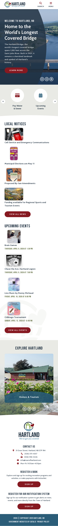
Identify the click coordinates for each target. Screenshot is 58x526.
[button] (42, 79)
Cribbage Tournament (15, 317)
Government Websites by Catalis (22, 522)
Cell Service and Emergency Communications (27, 142)
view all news (17, 214)
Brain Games (11, 245)
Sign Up (29, 484)
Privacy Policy (43, 522)
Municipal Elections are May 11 (19, 163)
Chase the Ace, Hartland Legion (20, 269)
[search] (40, 4)
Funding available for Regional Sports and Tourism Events (25, 204)
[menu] (51, 4)
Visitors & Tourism (29, 397)
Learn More (16, 70)
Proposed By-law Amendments (20, 183)
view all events (17, 330)
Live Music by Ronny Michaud (19, 293)
